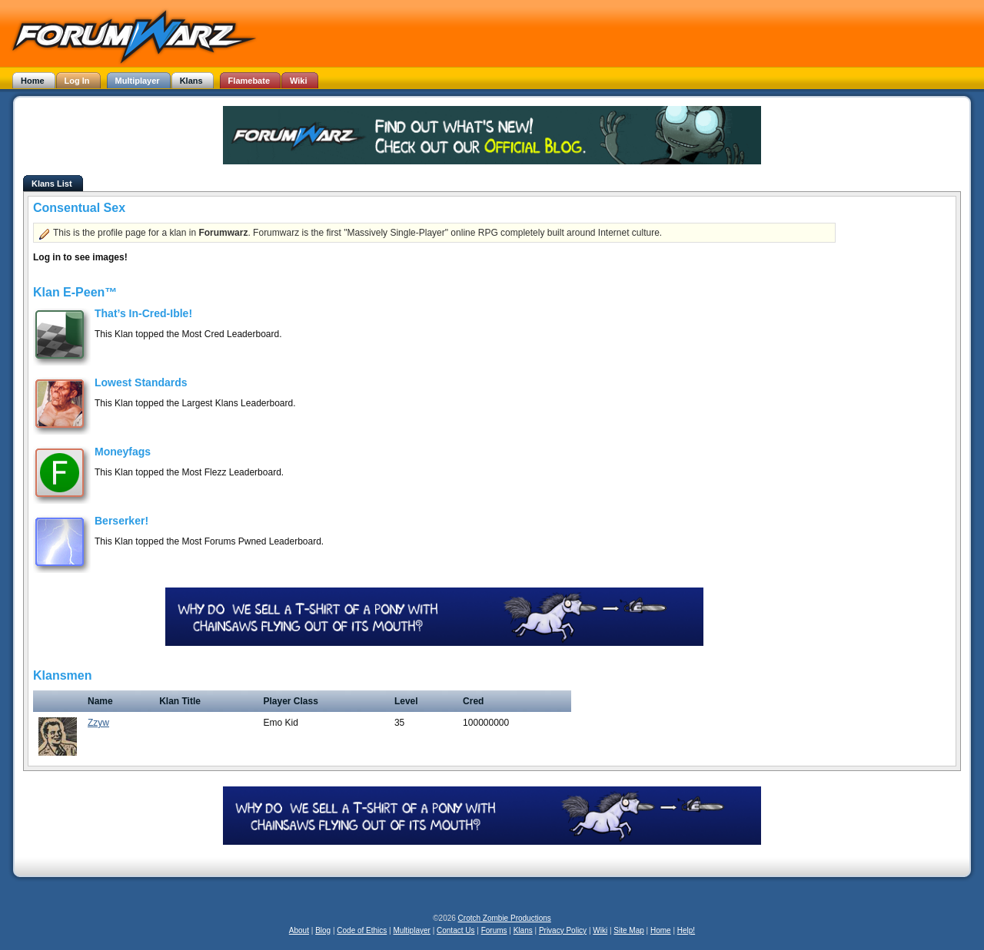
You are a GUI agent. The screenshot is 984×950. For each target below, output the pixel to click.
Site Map (628, 930)
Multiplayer (412, 930)
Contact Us (455, 930)
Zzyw (98, 722)
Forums (494, 930)
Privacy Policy (563, 930)
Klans (523, 930)
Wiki (600, 930)
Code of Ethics (362, 930)
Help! (686, 930)
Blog (323, 930)
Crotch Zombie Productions (504, 918)
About (299, 930)
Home (660, 930)
